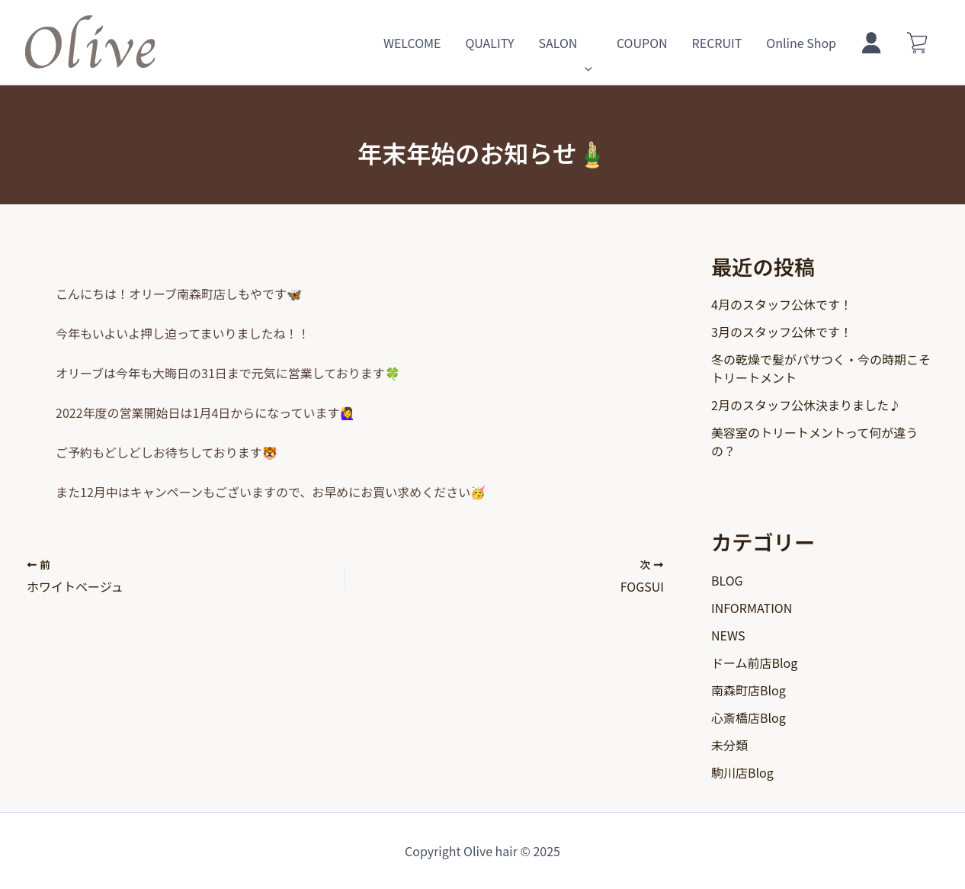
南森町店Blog (748, 690)
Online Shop (801, 43)
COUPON (642, 43)
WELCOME (412, 43)
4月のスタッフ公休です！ (781, 304)
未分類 (729, 745)
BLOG (727, 580)
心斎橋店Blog (748, 717)
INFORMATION (751, 608)
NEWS (728, 635)
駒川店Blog (742, 772)
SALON (565, 42)
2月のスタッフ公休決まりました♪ (806, 405)
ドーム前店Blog (754, 662)
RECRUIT (717, 43)
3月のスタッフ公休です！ (781, 332)
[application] (584, 42)
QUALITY (489, 43)
